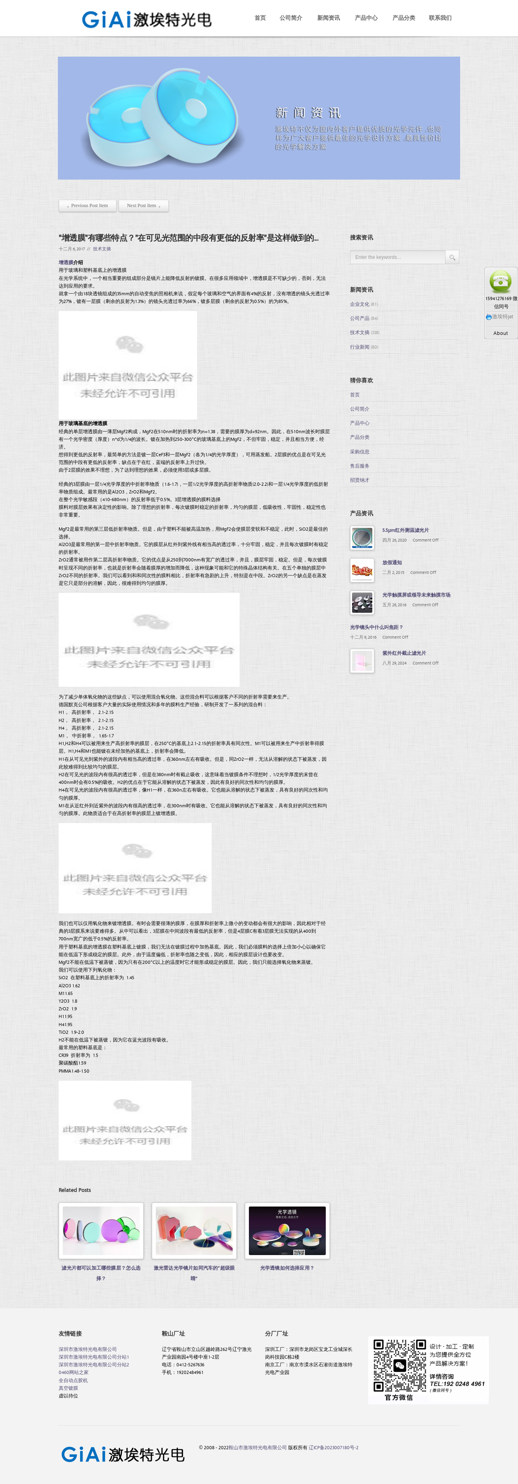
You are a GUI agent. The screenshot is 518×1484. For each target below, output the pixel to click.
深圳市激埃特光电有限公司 (88, 1349)
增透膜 (66, 262)
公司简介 (291, 18)
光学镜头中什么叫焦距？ (376, 627)
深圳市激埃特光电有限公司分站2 (94, 1364)
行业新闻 (359, 346)
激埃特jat (499, 316)
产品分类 (404, 18)
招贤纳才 (359, 479)
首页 (260, 18)
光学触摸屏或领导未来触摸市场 (416, 594)
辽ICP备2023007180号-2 (334, 1447)
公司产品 (359, 318)
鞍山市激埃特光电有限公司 (258, 1447)
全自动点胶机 (73, 1380)
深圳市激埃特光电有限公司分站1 (94, 1356)
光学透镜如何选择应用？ (287, 1267)
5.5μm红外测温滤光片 (405, 530)
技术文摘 (102, 249)
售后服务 (359, 465)
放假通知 (392, 562)
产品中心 (366, 18)
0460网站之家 (74, 1372)
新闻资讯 (328, 18)
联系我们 (440, 18)
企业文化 (359, 304)
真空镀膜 (68, 1388)
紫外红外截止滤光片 (404, 653)
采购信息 (359, 451)
